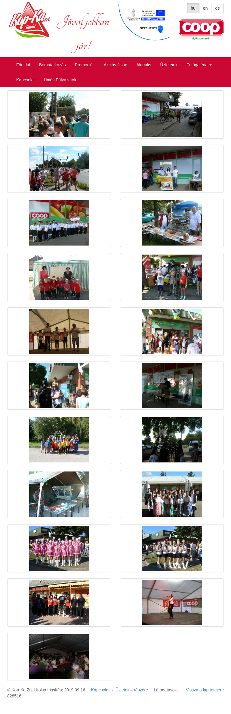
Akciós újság (116, 64)
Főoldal (23, 64)
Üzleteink (168, 64)
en (205, 8)
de (217, 8)
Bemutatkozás (52, 64)
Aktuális (143, 64)
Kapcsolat (25, 79)
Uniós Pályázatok (60, 79)
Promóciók (85, 64)
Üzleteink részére (132, 689)
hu (193, 8)
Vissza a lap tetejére (205, 689)
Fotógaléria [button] (199, 64)
